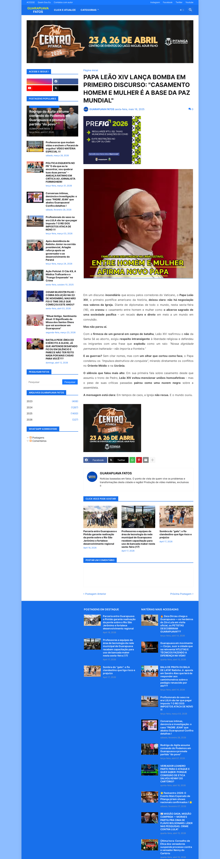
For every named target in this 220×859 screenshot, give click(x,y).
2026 (52, 419)
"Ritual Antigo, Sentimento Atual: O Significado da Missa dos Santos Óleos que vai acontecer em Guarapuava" (61, 322)
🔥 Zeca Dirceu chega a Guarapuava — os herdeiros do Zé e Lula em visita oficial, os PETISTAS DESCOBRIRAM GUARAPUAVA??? (176, 624)
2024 (52, 407)
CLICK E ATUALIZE (65, 9)
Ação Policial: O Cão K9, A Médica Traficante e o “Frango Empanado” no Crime (61, 276)
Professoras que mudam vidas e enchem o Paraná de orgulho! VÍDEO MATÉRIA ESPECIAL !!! (62, 147)
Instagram (155, 2)
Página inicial (90, 70)
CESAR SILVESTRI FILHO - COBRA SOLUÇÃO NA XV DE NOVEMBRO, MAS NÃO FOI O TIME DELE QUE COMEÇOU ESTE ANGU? (61, 298)
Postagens (37, 437)
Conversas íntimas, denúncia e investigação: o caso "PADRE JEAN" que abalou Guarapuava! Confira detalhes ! (61, 199)
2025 (52, 413)
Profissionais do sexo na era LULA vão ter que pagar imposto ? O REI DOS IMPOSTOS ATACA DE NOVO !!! (61, 223)
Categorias (88, 9)
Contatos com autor (63, 2)
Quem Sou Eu (44, 2)
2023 (52, 401)
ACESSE (31, 2)
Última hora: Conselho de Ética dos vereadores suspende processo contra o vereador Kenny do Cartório (176, 847)
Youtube (189, 2)
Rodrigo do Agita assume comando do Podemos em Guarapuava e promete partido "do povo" (175, 750)
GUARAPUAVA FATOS (116, 473)
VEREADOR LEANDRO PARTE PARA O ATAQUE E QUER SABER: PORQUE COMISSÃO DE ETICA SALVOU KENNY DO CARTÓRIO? (175, 773)
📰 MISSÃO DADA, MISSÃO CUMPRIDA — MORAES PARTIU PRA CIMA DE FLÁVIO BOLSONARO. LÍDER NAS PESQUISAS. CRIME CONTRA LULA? (176, 821)
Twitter (179, 2)
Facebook (168, 2)
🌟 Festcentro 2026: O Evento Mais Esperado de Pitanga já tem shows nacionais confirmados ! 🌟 (176, 797)
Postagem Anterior (95, 593)
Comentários (38, 440)
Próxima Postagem (180, 593)
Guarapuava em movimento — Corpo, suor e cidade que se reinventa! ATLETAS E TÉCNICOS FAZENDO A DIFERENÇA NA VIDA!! (176, 649)
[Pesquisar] (44, 381)
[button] (182, 10)
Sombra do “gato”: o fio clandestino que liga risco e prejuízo (176, 534)
